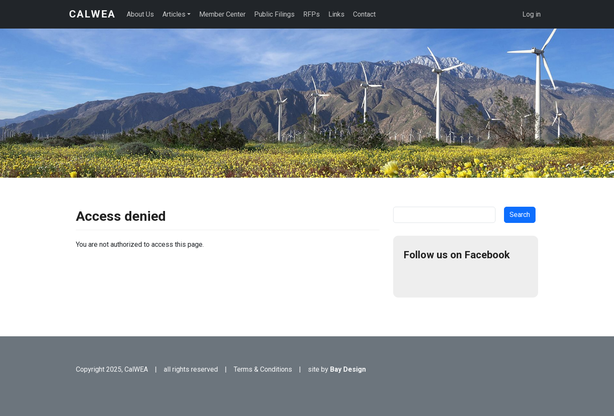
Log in (531, 14)
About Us (140, 14)
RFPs (311, 14)
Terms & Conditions (263, 369)
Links (336, 14)
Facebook (413, 277)
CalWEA (92, 14)
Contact (364, 14)
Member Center (222, 14)
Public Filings (274, 14)
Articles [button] (173, 14)
